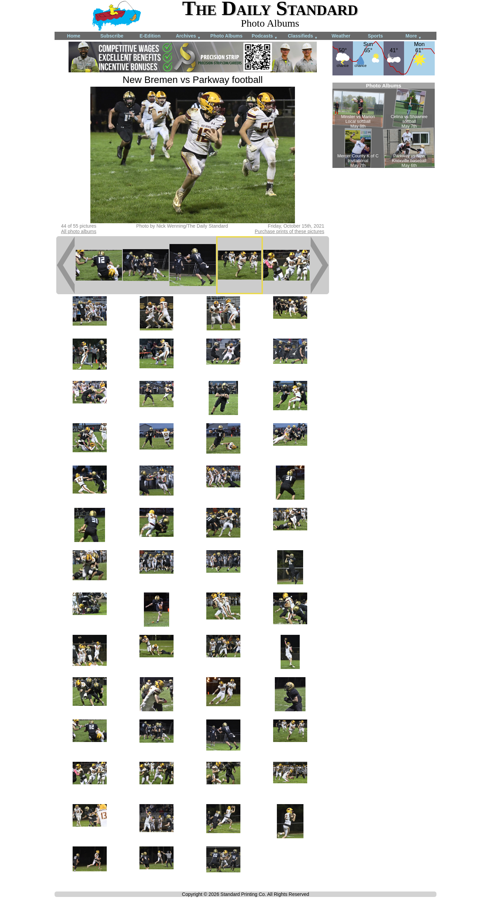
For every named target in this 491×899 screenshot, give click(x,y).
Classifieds (303, 36)
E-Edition (149, 36)
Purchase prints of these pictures (289, 231)
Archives (188, 36)
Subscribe (111, 36)
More (413, 36)
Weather (341, 36)
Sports (375, 36)
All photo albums (78, 231)
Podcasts (265, 36)
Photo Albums (226, 36)
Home (73, 36)
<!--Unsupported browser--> (383, 125)
